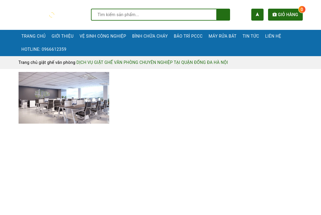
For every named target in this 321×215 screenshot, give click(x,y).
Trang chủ (34, 36)
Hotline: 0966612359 (44, 49)
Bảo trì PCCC (188, 36)
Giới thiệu (63, 36)
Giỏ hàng (287, 14)
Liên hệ (273, 36)
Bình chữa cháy (150, 36)
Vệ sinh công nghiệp (103, 36)
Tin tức (251, 36)
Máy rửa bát (223, 36)
